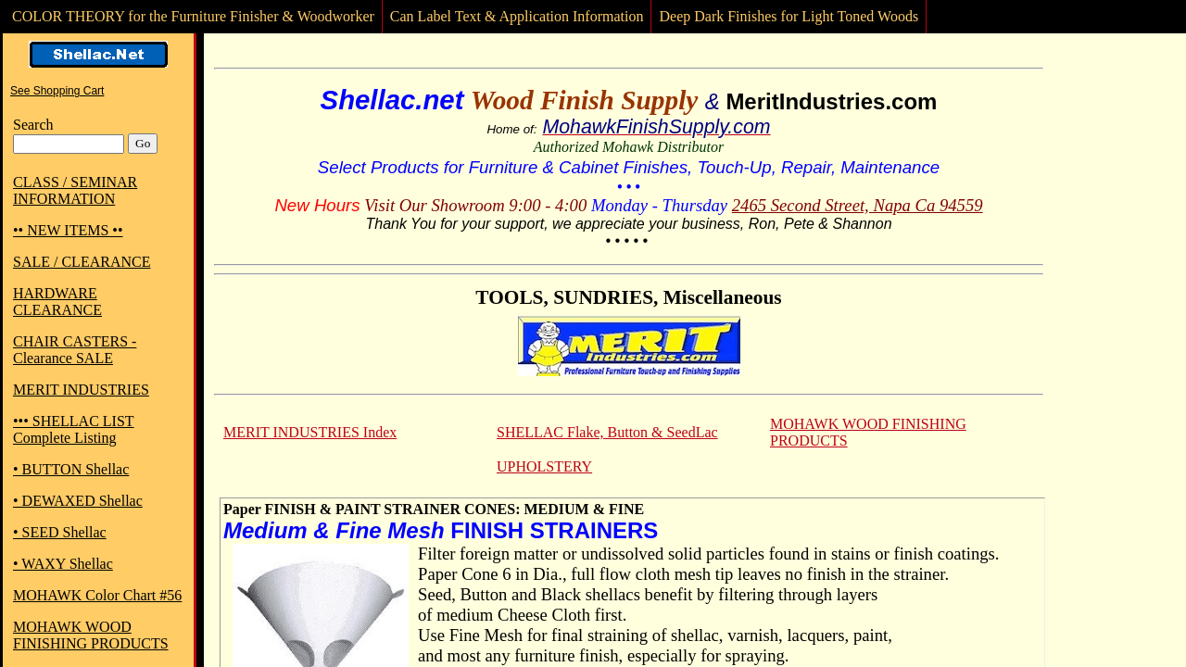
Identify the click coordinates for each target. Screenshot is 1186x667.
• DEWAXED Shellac (78, 501)
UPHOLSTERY (544, 466)
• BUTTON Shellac (71, 469)
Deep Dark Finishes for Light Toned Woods (788, 16)
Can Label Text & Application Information (517, 16)
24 (741, 205)
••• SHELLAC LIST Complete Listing (73, 429)
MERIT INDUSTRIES (81, 389)
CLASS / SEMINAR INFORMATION (75, 190)
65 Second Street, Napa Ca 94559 (865, 205)
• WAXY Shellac (63, 564)
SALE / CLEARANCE (81, 262)
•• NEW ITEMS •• (68, 230)
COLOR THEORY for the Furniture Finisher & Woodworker (193, 16)
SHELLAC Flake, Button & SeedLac (607, 432)
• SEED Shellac (60, 532)
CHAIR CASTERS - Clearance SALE (74, 350)
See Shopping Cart (57, 90)
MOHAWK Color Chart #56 (97, 595)
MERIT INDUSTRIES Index (310, 432)
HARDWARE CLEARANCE (57, 301)
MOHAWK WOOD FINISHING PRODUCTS (91, 635)
